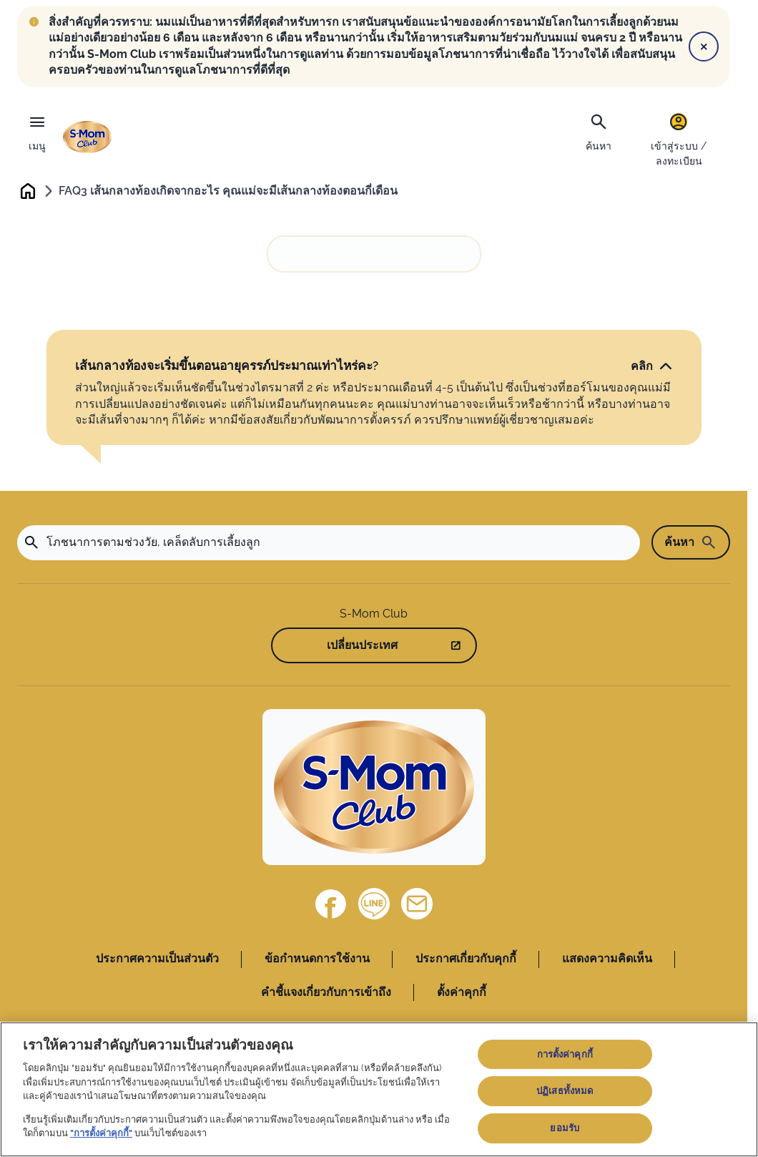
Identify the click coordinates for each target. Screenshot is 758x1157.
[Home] (374, 788)
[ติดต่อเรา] (417, 905)
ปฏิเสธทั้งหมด (564, 1090)
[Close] (704, 46)
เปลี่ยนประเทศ (362, 646)
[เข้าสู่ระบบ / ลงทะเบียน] (678, 139)
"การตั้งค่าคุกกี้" (101, 1133)
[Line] (374, 905)
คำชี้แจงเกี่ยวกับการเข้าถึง (326, 993)
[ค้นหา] (598, 131)
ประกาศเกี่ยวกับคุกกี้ (465, 960)
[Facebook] (331, 905)
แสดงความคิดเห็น (607, 960)
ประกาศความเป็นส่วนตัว (157, 960)
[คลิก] (652, 367)
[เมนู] (37, 129)
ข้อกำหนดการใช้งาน (317, 960)
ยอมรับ (564, 1128)
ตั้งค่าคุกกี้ (461, 993)
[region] (379, 1089)
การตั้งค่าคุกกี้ (565, 1054)
